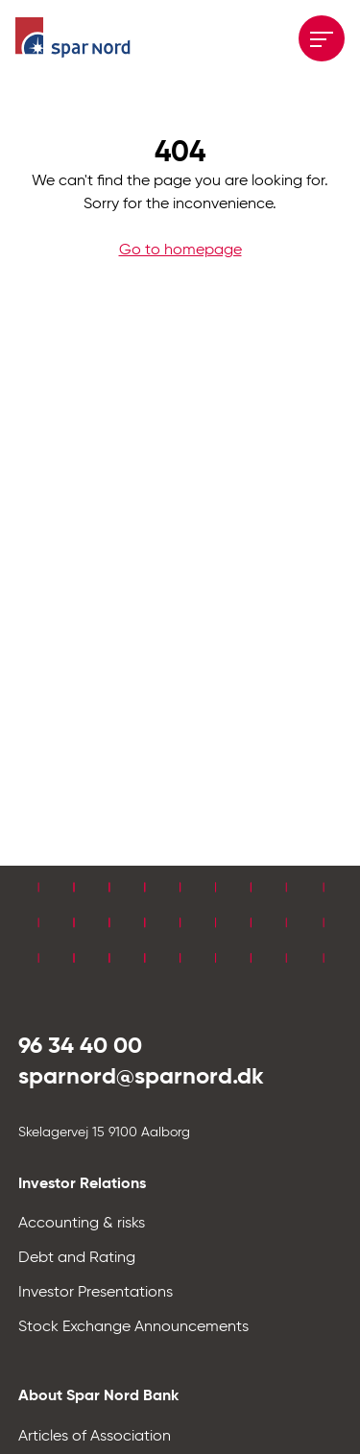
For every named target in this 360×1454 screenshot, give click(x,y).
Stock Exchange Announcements (133, 1327)
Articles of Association (94, 1436)
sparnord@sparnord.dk (141, 1076)
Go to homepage (180, 250)
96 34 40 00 (80, 1046)
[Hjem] (73, 38)
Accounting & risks (81, 1223)
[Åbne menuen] (322, 38)
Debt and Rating (76, 1258)
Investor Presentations (95, 1292)
